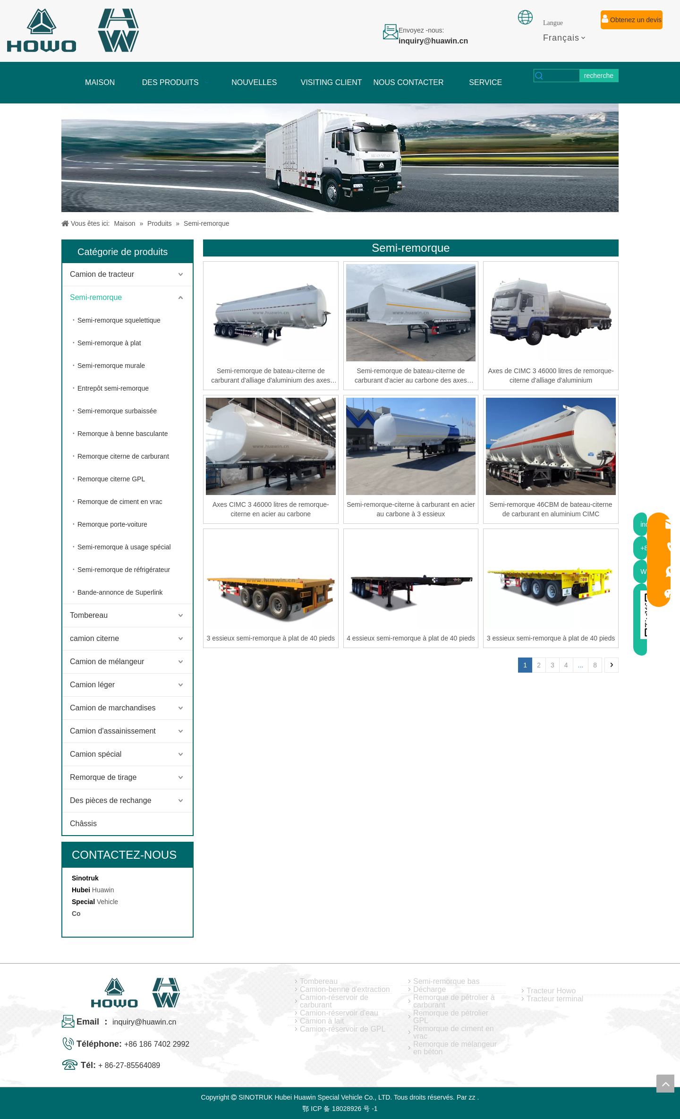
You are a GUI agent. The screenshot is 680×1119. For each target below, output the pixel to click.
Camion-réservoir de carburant (334, 1001)
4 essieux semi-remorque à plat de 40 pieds (411, 638)
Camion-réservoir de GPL (342, 1029)
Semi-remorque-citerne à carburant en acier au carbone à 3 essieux (411, 509)
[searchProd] (562, 75)
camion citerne (94, 638)
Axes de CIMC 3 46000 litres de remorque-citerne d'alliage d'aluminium (551, 375)
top (665, 1084)
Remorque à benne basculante (122, 433)
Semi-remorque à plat (109, 343)
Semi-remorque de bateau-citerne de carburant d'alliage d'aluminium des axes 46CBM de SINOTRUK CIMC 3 (270, 376)
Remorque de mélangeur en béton (455, 1048)
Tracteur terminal (555, 999)
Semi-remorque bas (446, 981)
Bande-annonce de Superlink (120, 592)
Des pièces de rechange (111, 800)
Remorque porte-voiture (112, 524)
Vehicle (107, 901)
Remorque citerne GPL (111, 479)
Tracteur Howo (551, 991)
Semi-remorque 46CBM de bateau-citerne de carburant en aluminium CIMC (551, 509)
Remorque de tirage (103, 777)
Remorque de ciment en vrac (119, 501)
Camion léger (92, 685)
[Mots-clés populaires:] (598, 75)
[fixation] (525, 17)
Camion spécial (95, 754)
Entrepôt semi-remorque (113, 388)
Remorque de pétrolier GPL (450, 1017)
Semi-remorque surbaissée (117, 411)
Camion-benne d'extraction (345, 989)
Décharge (429, 989)
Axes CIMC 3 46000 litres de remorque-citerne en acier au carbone (270, 509)
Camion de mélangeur (107, 662)
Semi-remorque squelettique (119, 320)
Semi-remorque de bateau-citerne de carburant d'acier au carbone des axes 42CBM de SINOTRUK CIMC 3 (411, 376)
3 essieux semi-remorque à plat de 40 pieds (271, 638)
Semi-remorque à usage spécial (124, 547)
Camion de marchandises (112, 708)
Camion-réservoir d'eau (339, 1013)
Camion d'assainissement (113, 731)
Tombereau (89, 615)
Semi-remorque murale (111, 365)
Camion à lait (322, 1021)
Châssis (83, 824)
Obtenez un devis (632, 19)
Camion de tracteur (102, 274)
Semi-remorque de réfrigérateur (123, 569)
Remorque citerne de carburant (123, 456)
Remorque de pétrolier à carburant (454, 1001)
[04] (340, 157)
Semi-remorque (96, 297)
